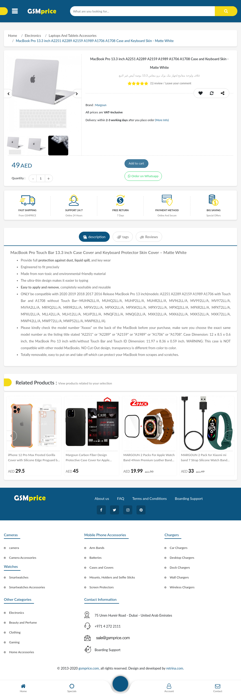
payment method (167, 211)
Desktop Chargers (182, 559)
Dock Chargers (180, 569)
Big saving (213, 211)
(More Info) (162, 120)
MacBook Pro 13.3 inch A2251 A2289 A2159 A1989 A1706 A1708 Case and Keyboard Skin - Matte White (95, 41)
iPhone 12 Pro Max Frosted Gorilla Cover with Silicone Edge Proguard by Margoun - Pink (33, 459)
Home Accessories (21, 654)
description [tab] (93, 238)
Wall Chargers (179, 579)
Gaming (14, 644)
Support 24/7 (74, 211)
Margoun (101, 105)
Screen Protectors (101, 589)
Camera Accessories (22, 559)
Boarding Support (189, 500)
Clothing (14, 634)
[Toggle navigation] (15, 11)
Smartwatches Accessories (27, 589)
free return (120, 211)
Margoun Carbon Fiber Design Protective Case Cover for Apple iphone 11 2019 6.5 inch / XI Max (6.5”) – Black (89, 459)
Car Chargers (178, 549)
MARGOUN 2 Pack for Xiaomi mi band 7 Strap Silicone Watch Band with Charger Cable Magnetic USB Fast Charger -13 (204, 459)
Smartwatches (18, 579)
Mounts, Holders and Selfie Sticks (112, 579)
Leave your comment (178, 83)
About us (102, 500)
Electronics (33, 35)
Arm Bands (97, 549)
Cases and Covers (101, 569)
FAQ (120, 500)
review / (158, 83)
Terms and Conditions (149, 500)
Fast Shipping (27, 211)
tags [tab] (122, 238)
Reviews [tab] (150, 238)
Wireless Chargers (182, 589)
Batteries (95, 559)
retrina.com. (175, 670)
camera (14, 549)
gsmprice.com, (90, 670)
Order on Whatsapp (143, 179)
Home (12, 35)
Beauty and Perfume (23, 624)
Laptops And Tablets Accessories (73, 35)
